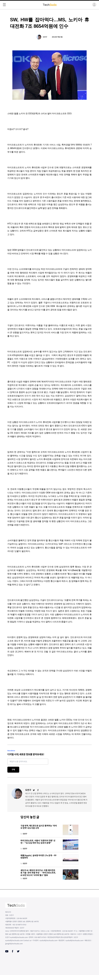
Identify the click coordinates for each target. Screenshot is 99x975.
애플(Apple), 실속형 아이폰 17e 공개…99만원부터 (38, 856)
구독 (13, 769)
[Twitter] (33, 790)
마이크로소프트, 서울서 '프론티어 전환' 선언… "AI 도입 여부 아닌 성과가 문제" (38, 841)
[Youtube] (6, 951)
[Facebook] (38, 790)
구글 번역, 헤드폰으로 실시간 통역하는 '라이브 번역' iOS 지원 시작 (39, 827)
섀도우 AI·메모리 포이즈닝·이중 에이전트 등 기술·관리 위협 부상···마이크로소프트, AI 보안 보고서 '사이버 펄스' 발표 (38, 873)
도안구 (45, 37)
